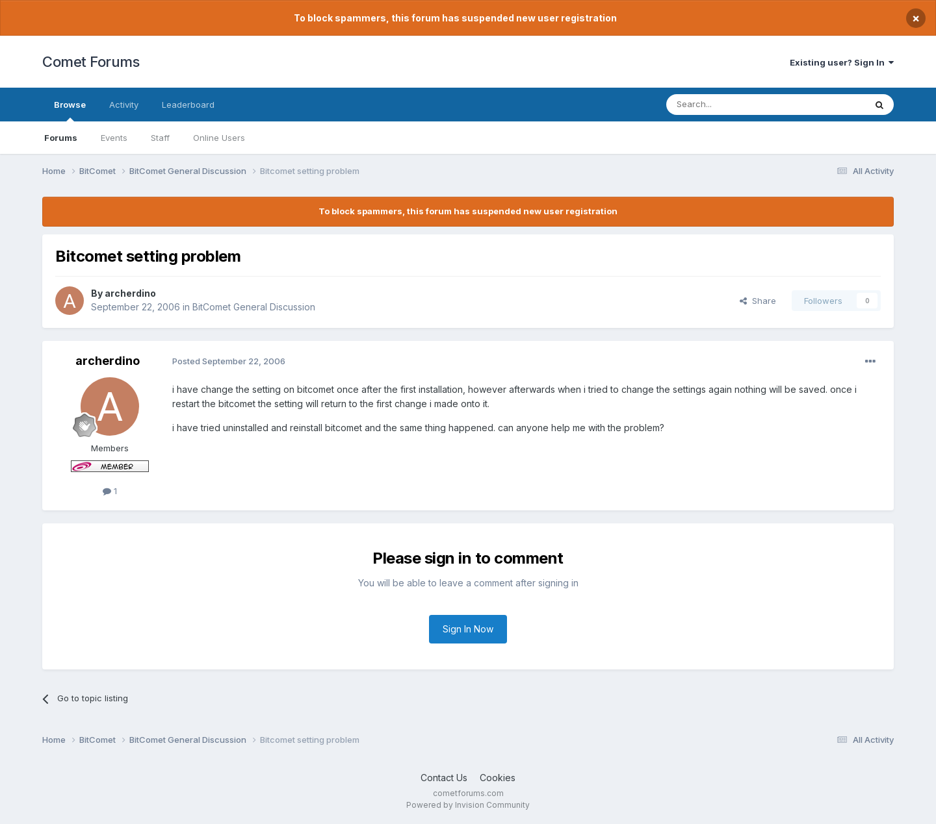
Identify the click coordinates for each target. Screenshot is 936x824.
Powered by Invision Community (468, 805)
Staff (160, 137)
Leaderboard (188, 104)
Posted (228, 361)
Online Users (219, 137)
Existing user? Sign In (842, 62)
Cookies (497, 777)
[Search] (732, 104)
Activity (123, 104)
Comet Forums (90, 61)
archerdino (130, 293)
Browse (70, 110)
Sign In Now (468, 628)
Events (114, 137)
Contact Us (444, 777)
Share (758, 300)
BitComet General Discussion (253, 306)
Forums (60, 137)
